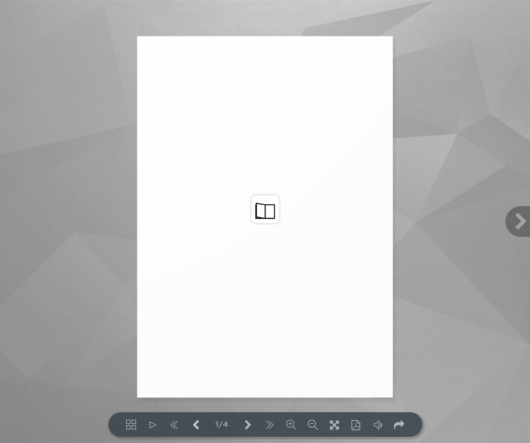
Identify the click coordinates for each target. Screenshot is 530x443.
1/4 (221, 425)
